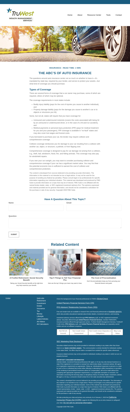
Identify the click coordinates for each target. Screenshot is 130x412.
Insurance (41, 309)
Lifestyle (40, 316)
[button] (80, 15)
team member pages (73, 348)
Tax (38, 311)
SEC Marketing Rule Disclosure (69, 342)
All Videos (41, 322)
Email (69, 203)
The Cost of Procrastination (103, 278)
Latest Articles (42, 319)
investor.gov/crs (115, 312)
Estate (39, 306)
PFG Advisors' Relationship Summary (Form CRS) (77, 307)
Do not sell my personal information (77, 403)
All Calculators (43, 324)
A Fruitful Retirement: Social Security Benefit (26, 279)
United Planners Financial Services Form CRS (75, 303)
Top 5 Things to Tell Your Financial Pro (65, 279)
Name (11, 203)
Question (13, 216)
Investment (41, 303)
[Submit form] (14, 234)
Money (39, 314)
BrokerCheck (102, 299)
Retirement (41, 301)
